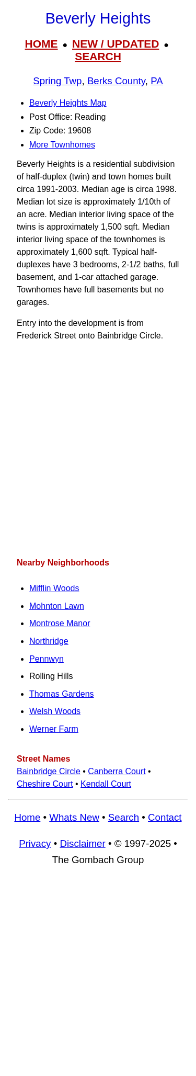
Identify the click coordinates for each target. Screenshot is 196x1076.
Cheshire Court (45, 783)
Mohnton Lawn (56, 606)
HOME (41, 44)
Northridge (48, 641)
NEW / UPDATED (115, 44)
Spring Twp (57, 80)
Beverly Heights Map (68, 102)
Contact (164, 817)
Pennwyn (46, 658)
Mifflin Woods (54, 588)
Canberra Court (116, 771)
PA (157, 80)
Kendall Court (105, 783)
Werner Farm (53, 728)
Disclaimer (82, 843)
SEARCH (98, 56)
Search (123, 817)
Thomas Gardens (61, 693)
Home (27, 817)
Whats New (74, 817)
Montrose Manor (59, 623)
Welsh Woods (54, 711)
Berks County (116, 80)
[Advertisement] (98, 450)
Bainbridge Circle (48, 771)
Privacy (35, 843)
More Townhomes (62, 144)
